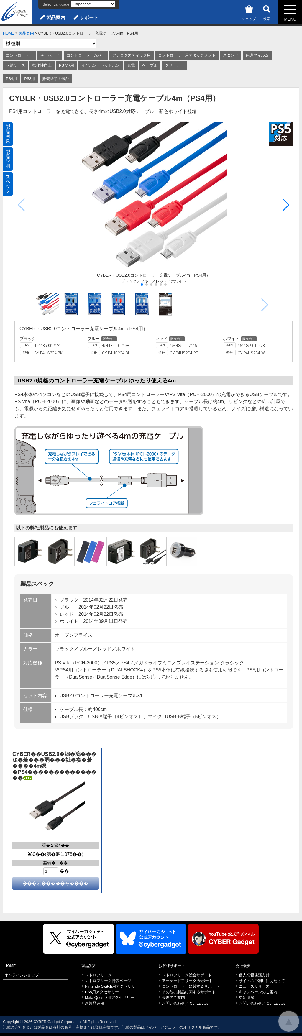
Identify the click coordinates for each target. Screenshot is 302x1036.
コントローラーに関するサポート (190, 986)
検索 (266, 12)
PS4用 (11, 78)
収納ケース (15, 65)
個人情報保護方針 (254, 975)
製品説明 (8, 158)
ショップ (249, 12)
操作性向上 (42, 65)
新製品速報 (94, 1003)
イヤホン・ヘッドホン (100, 65)
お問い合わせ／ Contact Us (185, 1003)
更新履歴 (246, 997)
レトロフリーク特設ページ (108, 980)
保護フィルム (257, 55)
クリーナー (174, 65)
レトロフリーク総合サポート (187, 975)
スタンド (230, 55)
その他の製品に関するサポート (189, 992)
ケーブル (149, 65)
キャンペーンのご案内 (258, 992)
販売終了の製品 (55, 78)
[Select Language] (93, 4)
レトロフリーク (98, 975)
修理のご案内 (173, 997)
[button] (286, 204)
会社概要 (243, 965)
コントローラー (19, 55)
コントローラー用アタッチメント (187, 55)
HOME (8, 33)
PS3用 (29, 78)
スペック (8, 183)
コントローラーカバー (86, 55)
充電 (131, 65)
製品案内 (55, 17)
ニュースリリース (254, 986)
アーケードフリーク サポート (187, 980)
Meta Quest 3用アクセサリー (109, 997)
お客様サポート (171, 965)
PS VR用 (66, 65)
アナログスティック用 (131, 55)
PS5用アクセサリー (102, 992)
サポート (89, 17)
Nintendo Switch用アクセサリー (112, 986)
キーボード (49, 55)
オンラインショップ (21, 975)
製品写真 (8, 133)
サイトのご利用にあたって (262, 980)
